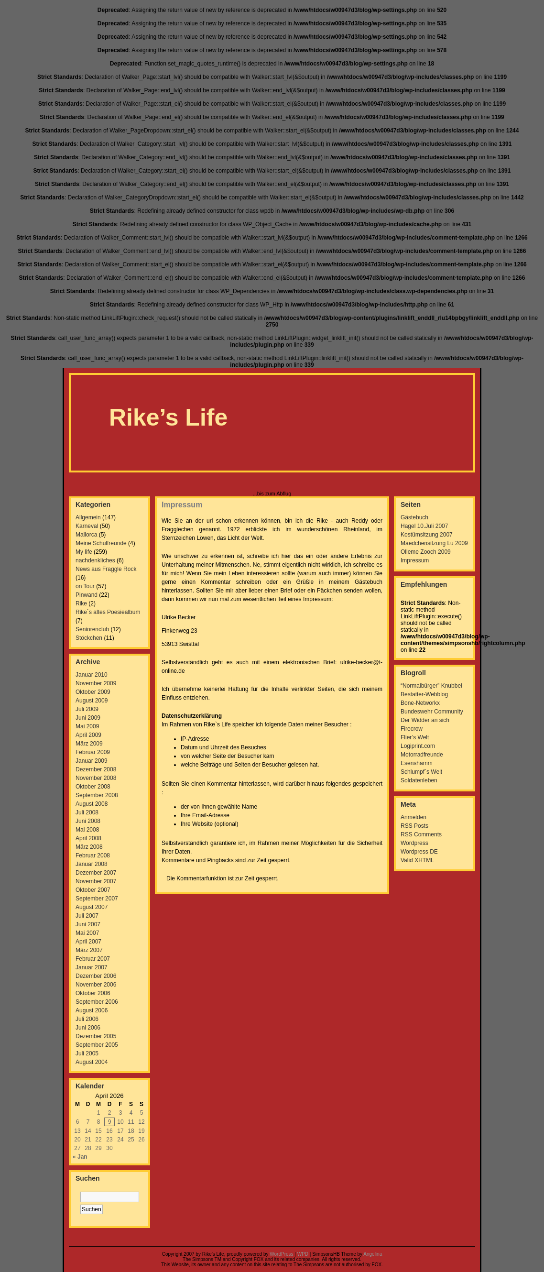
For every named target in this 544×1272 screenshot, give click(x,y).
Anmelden (413, 817)
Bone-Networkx (420, 703)
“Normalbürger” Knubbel (431, 685)
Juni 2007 (88, 924)
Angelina (372, 1254)
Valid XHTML (417, 860)
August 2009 (92, 700)
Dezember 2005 (96, 1036)
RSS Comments (421, 834)
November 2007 (96, 881)
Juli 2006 (87, 1019)
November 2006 (96, 984)
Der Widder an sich (425, 720)
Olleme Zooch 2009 (426, 551)
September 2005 (97, 1045)
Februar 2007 (93, 958)
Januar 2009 (92, 760)
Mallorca (86, 534)
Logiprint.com (418, 746)
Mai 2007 (87, 933)
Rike (81, 603)
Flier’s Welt (415, 737)
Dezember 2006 (96, 976)
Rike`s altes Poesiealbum (108, 612)
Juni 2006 (88, 1027)
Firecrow (412, 728)
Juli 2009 (87, 709)
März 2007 (89, 950)
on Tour (85, 586)
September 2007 (97, 898)
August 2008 (92, 803)
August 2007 (92, 907)
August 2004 (92, 1062)
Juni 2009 (88, 717)
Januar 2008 (92, 864)
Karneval (87, 526)
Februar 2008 (93, 855)
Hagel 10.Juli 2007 (424, 526)
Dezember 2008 (96, 769)
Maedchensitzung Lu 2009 (434, 543)
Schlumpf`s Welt (421, 771)
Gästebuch (414, 517)
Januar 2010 (92, 674)
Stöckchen (89, 638)
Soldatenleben (419, 780)
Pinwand (87, 595)
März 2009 (89, 743)
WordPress (281, 1254)
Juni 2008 (88, 821)
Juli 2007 (87, 915)
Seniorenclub (92, 629)
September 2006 (97, 1001)
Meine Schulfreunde (101, 543)
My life (84, 551)
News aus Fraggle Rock (106, 569)
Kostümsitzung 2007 (427, 534)
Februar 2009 (93, 752)
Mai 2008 (87, 829)
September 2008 (97, 795)
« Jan (80, 1156)
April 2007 (88, 941)
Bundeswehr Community (432, 711)
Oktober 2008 (93, 786)
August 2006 (92, 1010)
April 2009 (88, 735)
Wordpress (414, 843)
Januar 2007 (92, 967)
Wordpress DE (419, 851)
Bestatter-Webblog (424, 694)
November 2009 (96, 683)
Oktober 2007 (93, 890)
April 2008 (88, 838)
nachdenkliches (95, 560)
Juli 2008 (87, 812)
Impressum (182, 505)
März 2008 (89, 847)
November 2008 (96, 778)
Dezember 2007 (96, 872)
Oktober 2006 (93, 993)
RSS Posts (414, 825)
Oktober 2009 (93, 692)
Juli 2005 (87, 1053)
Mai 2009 (87, 726)
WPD (302, 1254)
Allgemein (88, 517)
